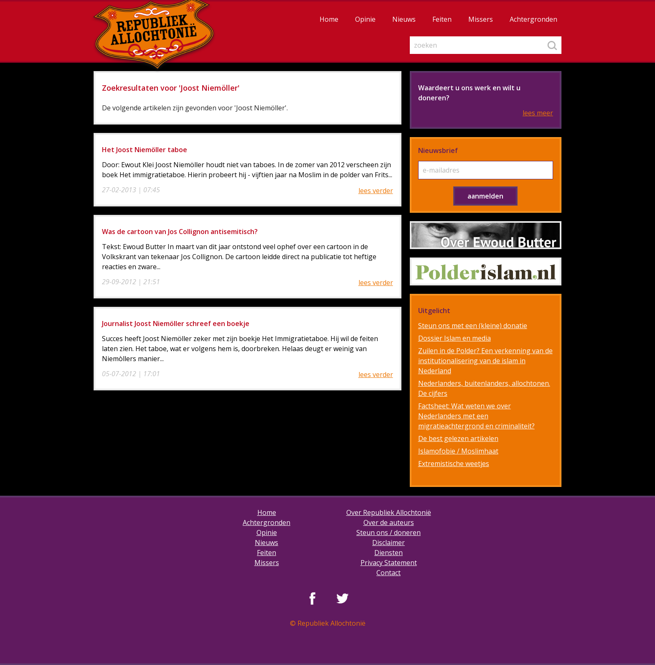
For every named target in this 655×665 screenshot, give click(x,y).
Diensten (388, 552)
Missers (480, 19)
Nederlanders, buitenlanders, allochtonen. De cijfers (484, 388)
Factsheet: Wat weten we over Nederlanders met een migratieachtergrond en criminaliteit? (476, 416)
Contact (388, 572)
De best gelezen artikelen (458, 438)
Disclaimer (388, 542)
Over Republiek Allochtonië (388, 512)
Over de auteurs (388, 522)
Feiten (442, 19)
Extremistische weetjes (453, 463)
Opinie (365, 19)
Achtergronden (533, 19)
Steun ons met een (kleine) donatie (472, 325)
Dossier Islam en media (454, 338)
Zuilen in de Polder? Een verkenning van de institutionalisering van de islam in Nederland (485, 360)
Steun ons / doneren (388, 532)
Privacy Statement (389, 562)
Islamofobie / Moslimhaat (458, 451)
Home (329, 19)
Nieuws (404, 19)
